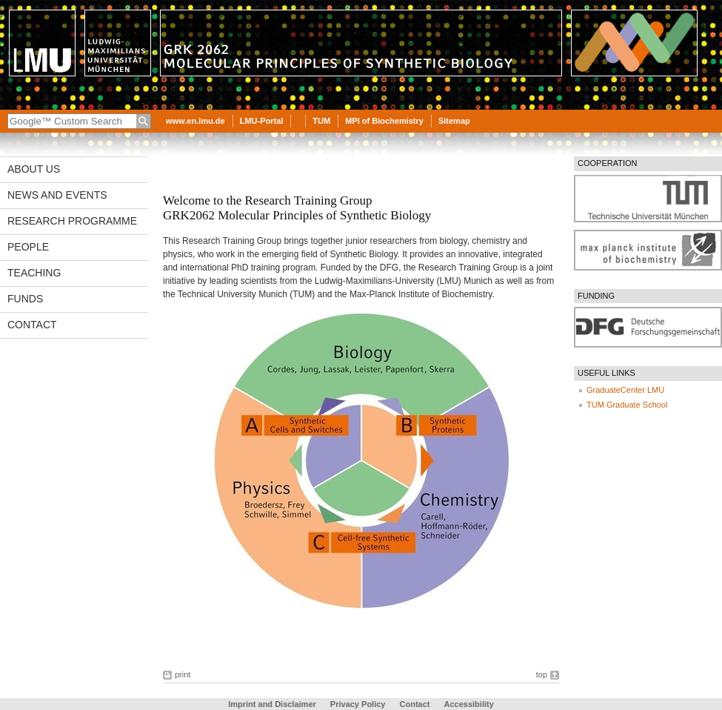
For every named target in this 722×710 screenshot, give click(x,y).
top (541, 674)
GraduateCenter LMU (625, 389)
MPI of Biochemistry (384, 120)
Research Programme (72, 221)
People (28, 247)
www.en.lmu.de (195, 120)
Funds (25, 299)
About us (33, 169)
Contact (32, 325)
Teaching (34, 273)
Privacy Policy (358, 704)
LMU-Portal (262, 120)
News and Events (57, 195)
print (182, 674)
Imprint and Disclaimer (272, 704)
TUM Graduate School (626, 404)
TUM (321, 120)
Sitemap (454, 120)
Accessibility (469, 704)
